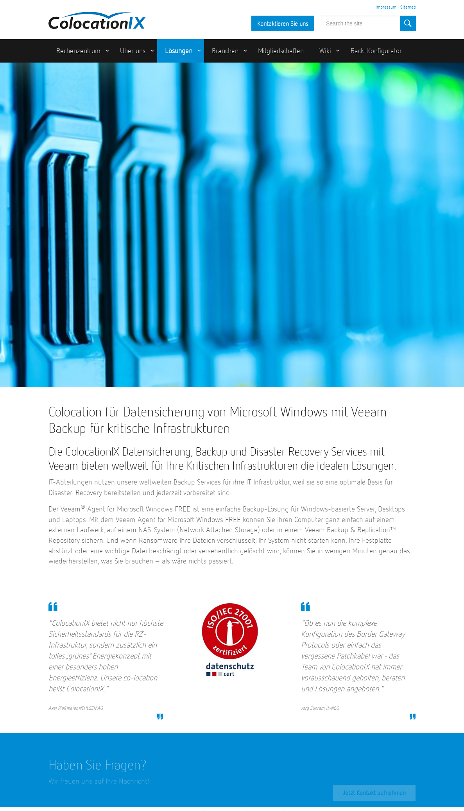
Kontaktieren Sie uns (282, 24)
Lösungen (178, 51)
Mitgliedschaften (281, 51)
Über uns (132, 51)
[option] (232, 225)
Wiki (325, 51)
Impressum (386, 7)
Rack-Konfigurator (376, 51)
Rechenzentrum (78, 51)
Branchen (225, 51)
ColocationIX (97, 18)
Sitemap (408, 7)
